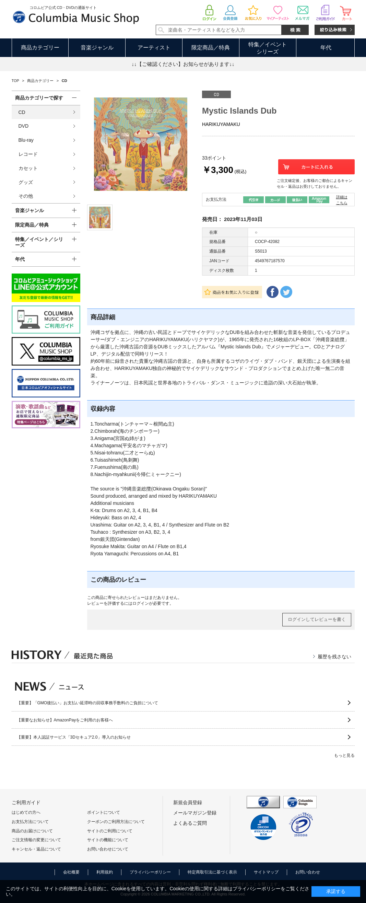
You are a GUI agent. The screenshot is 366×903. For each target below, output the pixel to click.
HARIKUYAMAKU (221, 124)
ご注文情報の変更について (36, 839)
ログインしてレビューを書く (317, 619)
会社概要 (71, 872)
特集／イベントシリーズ (267, 48)
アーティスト (154, 47)
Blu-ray (26, 140)
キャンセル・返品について (36, 849)
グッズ (26, 182)
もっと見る (344, 755)
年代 (325, 47)
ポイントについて (103, 812)
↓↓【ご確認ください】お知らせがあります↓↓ (183, 64)
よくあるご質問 (190, 823)
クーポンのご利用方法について (116, 821)
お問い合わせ (307, 872)
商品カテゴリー (40, 47)
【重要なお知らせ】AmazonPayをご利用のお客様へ (65, 720)
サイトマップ (266, 872)
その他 (26, 196)
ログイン (140, 603)
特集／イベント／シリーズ (39, 242)
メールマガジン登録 (194, 812)
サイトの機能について (107, 839)
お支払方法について (30, 821)
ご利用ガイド (26, 802)
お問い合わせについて (107, 849)
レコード (28, 154)
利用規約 (104, 872)
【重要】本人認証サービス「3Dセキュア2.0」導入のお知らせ (74, 737)
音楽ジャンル (97, 47)
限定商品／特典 (210, 47)
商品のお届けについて (32, 831)
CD (22, 112)
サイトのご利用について (109, 831)
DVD (24, 126)
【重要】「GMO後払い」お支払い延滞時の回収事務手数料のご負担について (87, 703)
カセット (28, 168)
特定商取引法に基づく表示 (212, 872)
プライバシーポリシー (150, 872)
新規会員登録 (187, 802)
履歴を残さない (334, 656)
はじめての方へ (26, 812)
